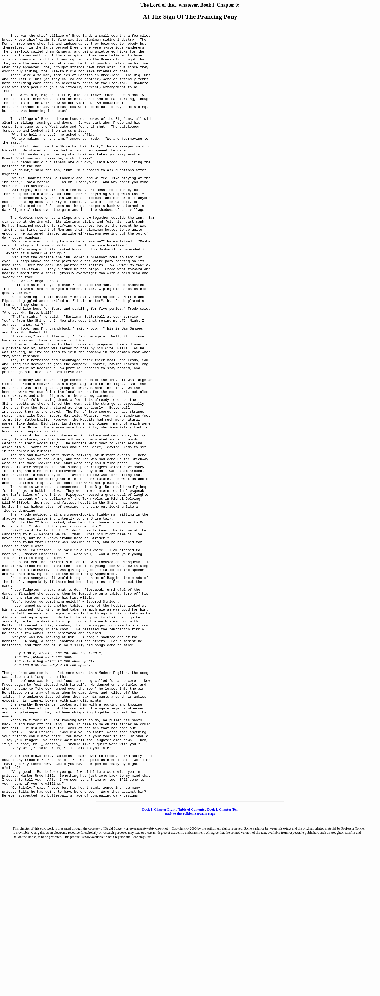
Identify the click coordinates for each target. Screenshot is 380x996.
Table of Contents (191, 962)
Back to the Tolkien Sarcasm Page (190, 966)
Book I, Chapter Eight (158, 962)
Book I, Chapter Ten (222, 962)
